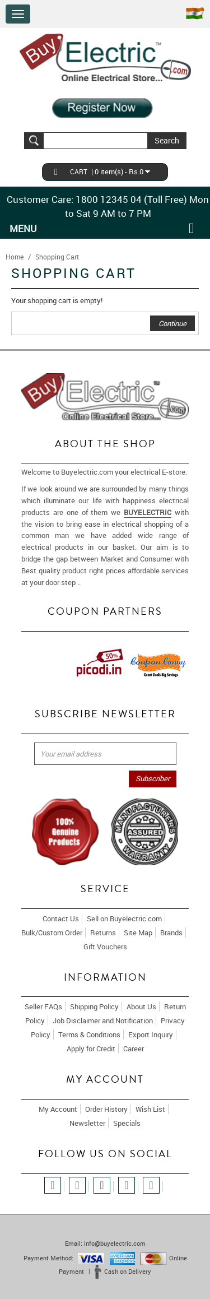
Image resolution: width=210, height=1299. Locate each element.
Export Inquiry (150, 1034)
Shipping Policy (94, 1006)
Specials (127, 1123)
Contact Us (61, 918)
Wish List (150, 1109)
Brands (171, 932)
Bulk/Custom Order (51, 932)
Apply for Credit (91, 1048)
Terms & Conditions (89, 1034)
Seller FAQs (43, 1006)
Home (15, 256)
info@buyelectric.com (115, 1243)
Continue (172, 323)
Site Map (138, 932)
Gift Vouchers (105, 946)
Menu (23, 228)
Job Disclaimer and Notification (103, 1020)
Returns (103, 932)
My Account (58, 1109)
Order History (106, 1109)
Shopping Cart (57, 256)
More (90, 582)
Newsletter (87, 1123)
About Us (141, 1006)
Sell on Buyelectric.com (124, 918)
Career (133, 1048)
